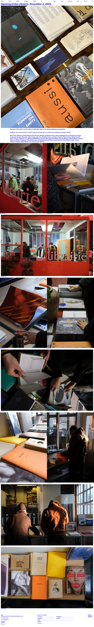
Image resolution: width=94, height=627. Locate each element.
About (10, 1)
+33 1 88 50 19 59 (4, 618)
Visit (78, 1)
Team (62, 1)
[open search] (92, 1)
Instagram (3, 621)
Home (2, 1)
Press (54, 1)
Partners (70, 1)
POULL (34, 1)
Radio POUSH (44, 1)
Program (26, 1)
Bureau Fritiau (90, 615)
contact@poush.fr (5, 619)
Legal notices (3, 624)
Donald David (90, 617)
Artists (17, 1)
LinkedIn (3, 622)
